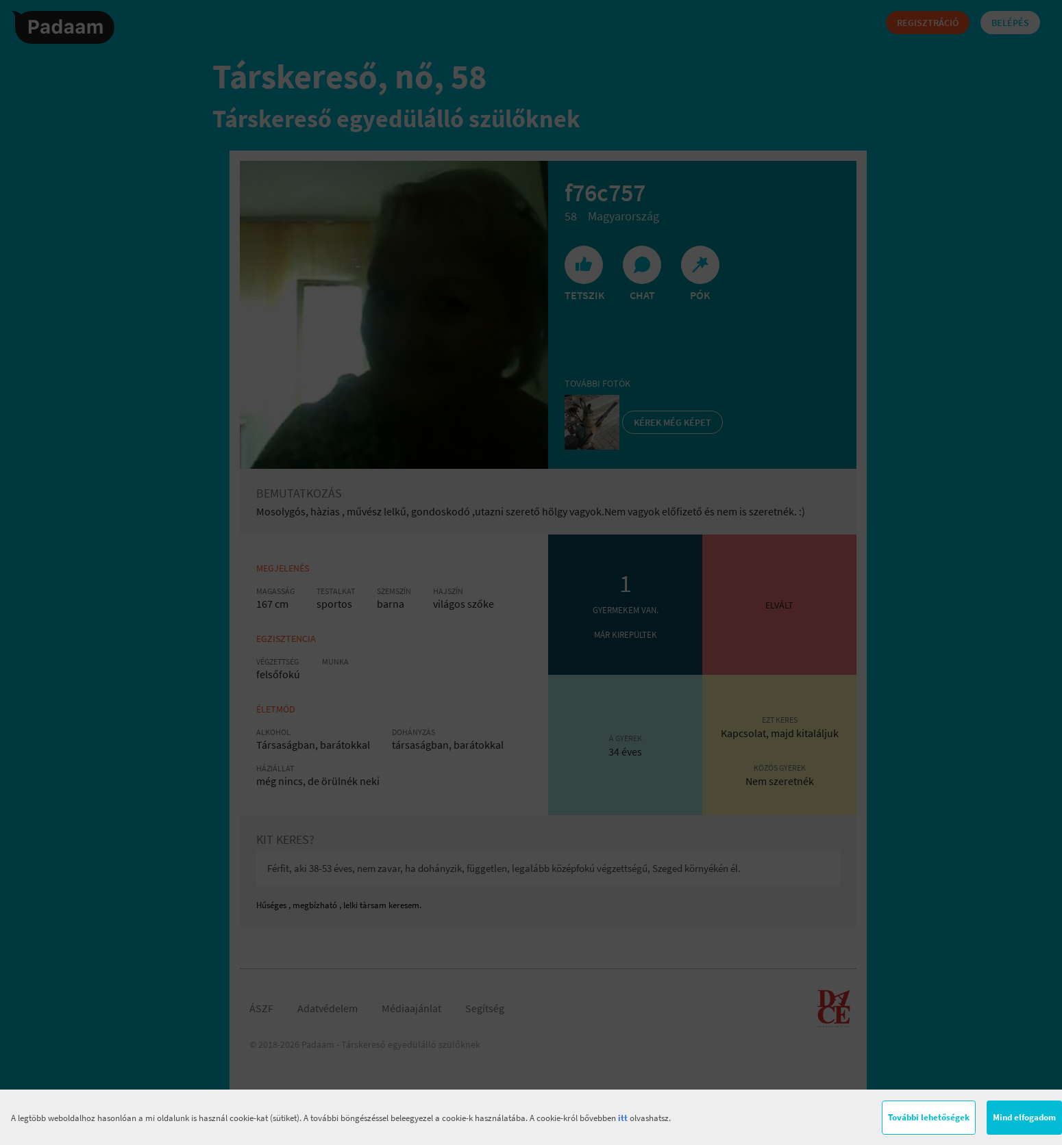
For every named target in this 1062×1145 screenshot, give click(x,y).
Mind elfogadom (1024, 1117)
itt (623, 1118)
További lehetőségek (929, 1117)
